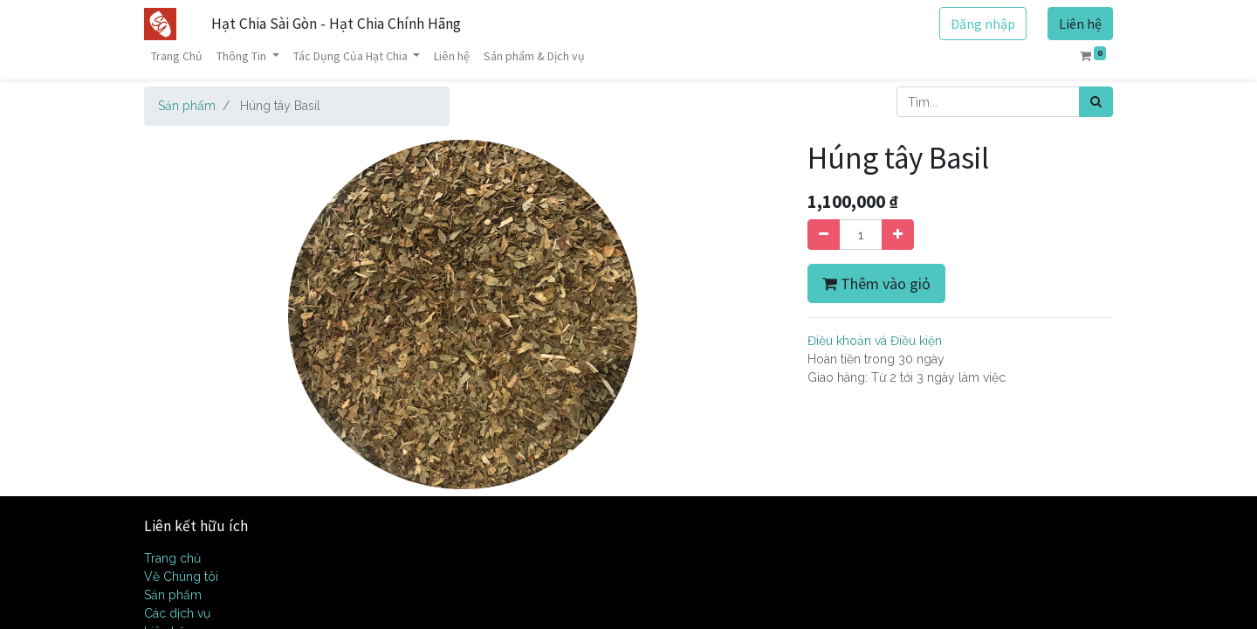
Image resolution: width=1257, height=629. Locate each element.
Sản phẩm (187, 106)
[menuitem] (177, 56)
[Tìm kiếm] (1096, 101)
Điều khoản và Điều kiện (874, 341)
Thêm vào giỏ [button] (876, 283)
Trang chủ (172, 558)
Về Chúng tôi (181, 577)
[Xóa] (823, 234)
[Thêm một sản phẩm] (898, 234)
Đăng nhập (983, 23)
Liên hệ (1080, 23)
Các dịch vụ (177, 613)
